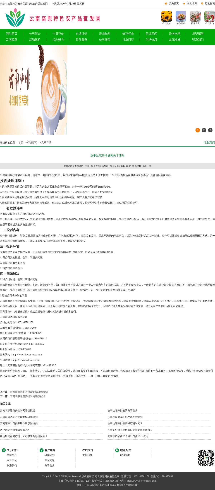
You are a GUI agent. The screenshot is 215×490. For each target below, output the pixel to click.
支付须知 (87, 455)
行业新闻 (151, 33)
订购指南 (210, 3)
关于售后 (50, 465)
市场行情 (81, 33)
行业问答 (128, 39)
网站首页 (11, 33)
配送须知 (125, 455)
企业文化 (12, 460)
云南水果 (174, 33)
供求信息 (151, 39)
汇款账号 (58, 39)
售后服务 (81, 39)
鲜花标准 (128, 33)
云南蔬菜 (11, 39)
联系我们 (198, 39)
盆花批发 (174, 39)
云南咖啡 (105, 33)
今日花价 (58, 33)
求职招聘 (198, 33)
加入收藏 (192, 3)
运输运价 (35, 39)
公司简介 (35, 33)
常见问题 (50, 460)
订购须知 (50, 455)
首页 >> (22, 142)
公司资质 (105, 39)
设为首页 (174, 3)
